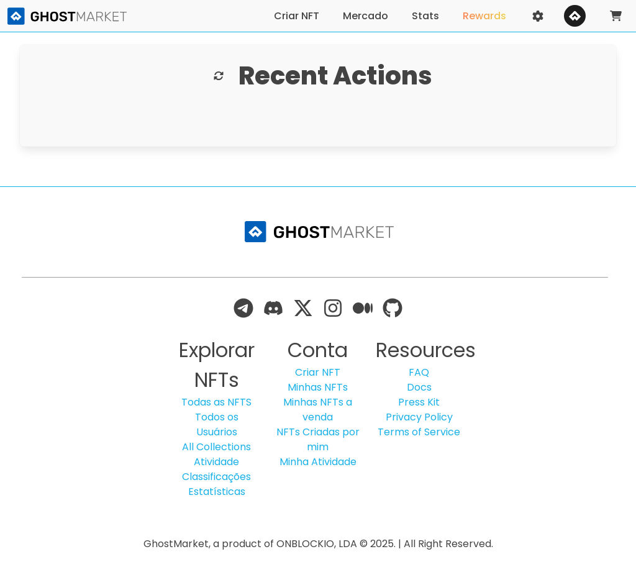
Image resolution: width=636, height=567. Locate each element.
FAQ (419, 372)
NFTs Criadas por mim (318, 439)
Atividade (216, 462)
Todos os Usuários (216, 424)
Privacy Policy (419, 417)
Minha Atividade (318, 462)
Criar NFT (317, 372)
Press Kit (419, 402)
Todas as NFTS (216, 402)
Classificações (216, 476)
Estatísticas (216, 491)
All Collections (216, 447)
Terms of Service (419, 432)
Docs (419, 387)
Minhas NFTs (318, 387)
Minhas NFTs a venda (317, 409)
